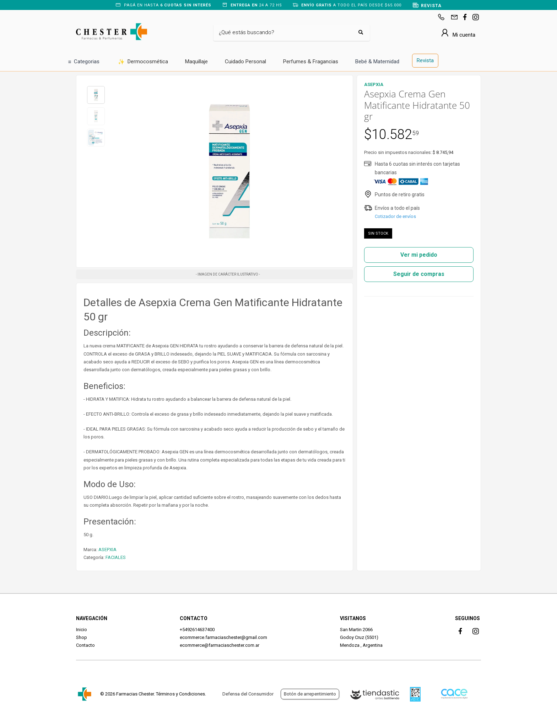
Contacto (85, 645)
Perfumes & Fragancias (310, 61)
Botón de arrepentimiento (310, 694)
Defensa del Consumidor (248, 694)
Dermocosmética (143, 62)
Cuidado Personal (245, 61)
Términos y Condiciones (180, 694)
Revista (425, 60)
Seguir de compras (418, 274)
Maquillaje (196, 61)
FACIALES (116, 557)
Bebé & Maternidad (377, 61)
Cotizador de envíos (395, 216)
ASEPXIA (107, 549)
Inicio (81, 629)
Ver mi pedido (418, 254)
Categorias (84, 62)
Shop (81, 637)
